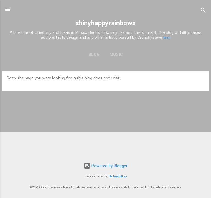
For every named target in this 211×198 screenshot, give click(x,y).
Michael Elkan (117, 176)
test (166, 37)
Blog (94, 54)
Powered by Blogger (105, 165)
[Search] (203, 11)
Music (116, 54)
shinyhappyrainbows (105, 23)
